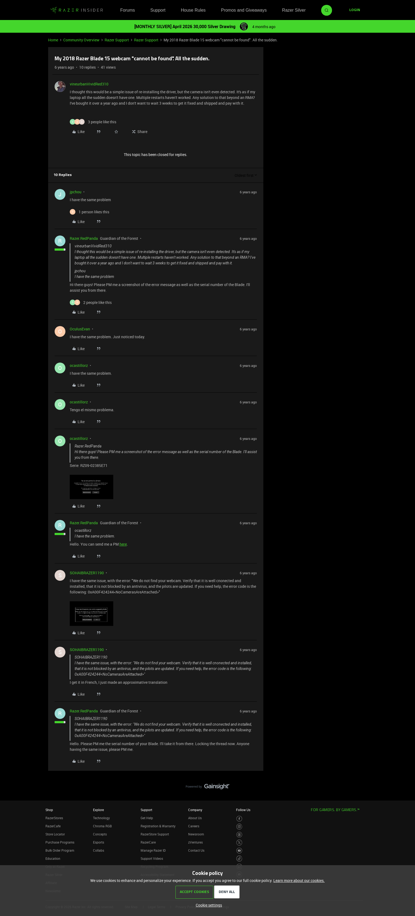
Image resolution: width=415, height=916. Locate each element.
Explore (98, 810)
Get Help (147, 818)
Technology (101, 818)
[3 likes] (93, 122)
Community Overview (81, 39)
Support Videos (152, 858)
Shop (49, 810)
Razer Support (117, 39)
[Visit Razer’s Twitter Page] (239, 842)
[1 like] (89, 212)
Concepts (100, 834)
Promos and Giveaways (244, 10)
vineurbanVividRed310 (89, 84)
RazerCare (148, 842)
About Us (195, 818)
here (123, 544)
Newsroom (196, 834)
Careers (193, 826)
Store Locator (55, 834)
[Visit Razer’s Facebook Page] (239, 818)
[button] (354, 10)
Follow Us (243, 810)
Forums (127, 10)
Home (53, 39)
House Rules (193, 10)
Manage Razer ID (153, 850)
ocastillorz (79, 365)
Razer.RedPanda (84, 238)
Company (195, 810)
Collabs (98, 850)
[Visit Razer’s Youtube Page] (239, 850)
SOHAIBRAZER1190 (87, 572)
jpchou (75, 191)
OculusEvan (80, 328)
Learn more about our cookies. (299, 880)
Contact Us (196, 850)
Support (157, 10)
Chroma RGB (102, 826)
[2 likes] (91, 302)
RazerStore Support (155, 834)
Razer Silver (294, 10)
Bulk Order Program (59, 850)
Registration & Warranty (158, 826)
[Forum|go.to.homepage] (76, 10)
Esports (98, 842)
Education (52, 858)
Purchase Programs (59, 842)
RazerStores (54, 818)
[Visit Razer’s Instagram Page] (239, 826)
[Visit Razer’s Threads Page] (239, 834)
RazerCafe (53, 826)
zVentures (195, 842)
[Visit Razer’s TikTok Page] (239, 858)
